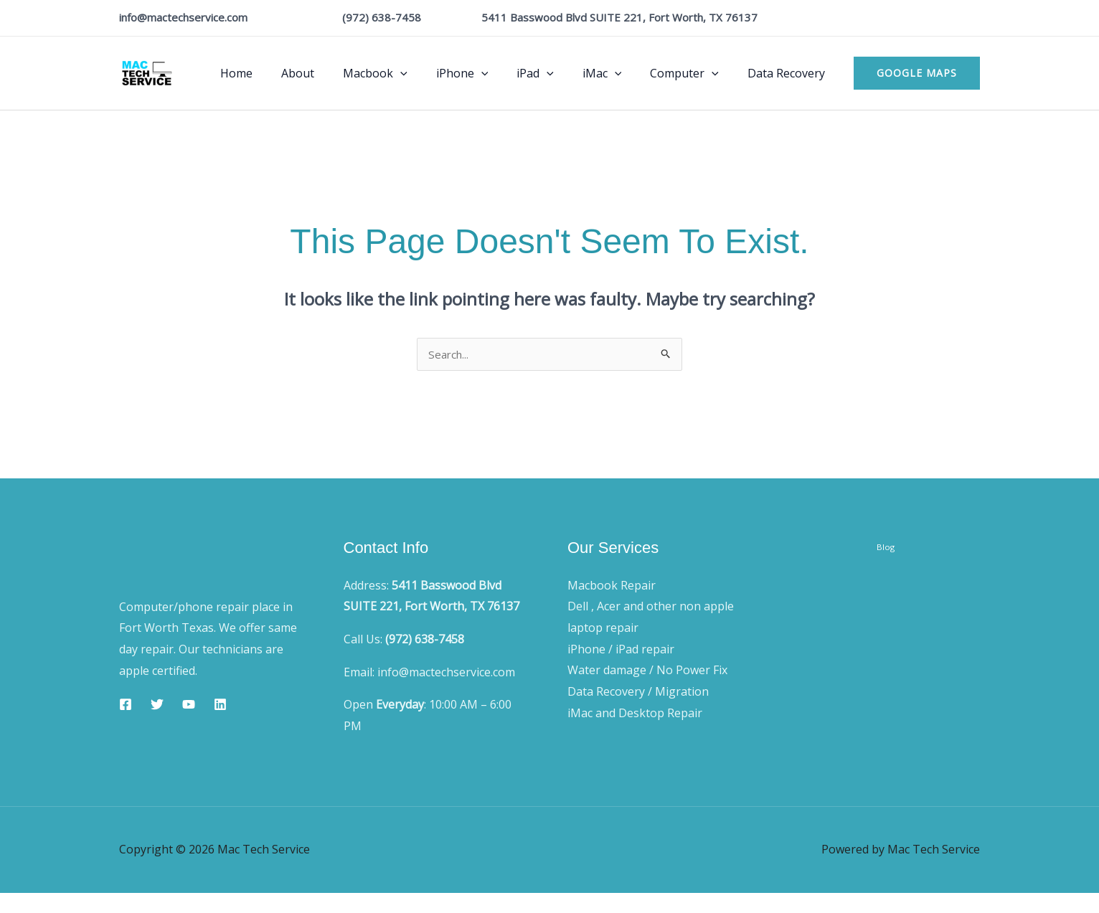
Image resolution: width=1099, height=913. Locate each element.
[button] (432, 73)
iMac (616, 73)
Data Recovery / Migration (638, 693)
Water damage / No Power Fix (647, 671)
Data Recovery (789, 73)
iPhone (488, 73)
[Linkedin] (220, 705)
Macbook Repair (611, 587)
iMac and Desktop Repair (634, 714)
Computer (693, 73)
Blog (885, 559)
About (335, 73)
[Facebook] (125, 705)
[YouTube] (188, 705)
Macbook (406, 73)
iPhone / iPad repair (620, 650)
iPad (555, 73)
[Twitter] (157, 705)
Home (279, 73)
